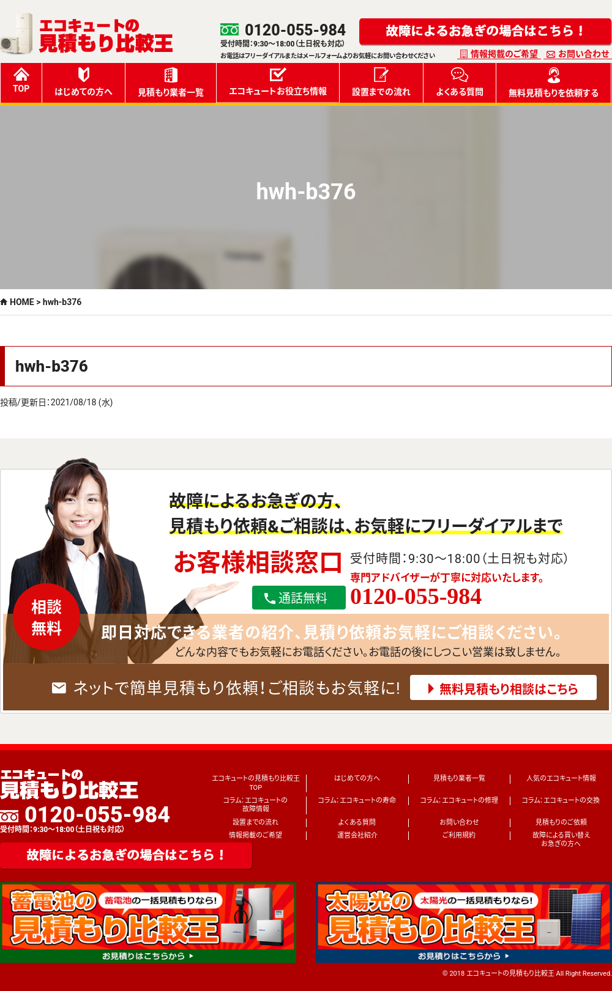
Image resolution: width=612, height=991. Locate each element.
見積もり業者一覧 (171, 82)
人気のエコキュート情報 (561, 779)
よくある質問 (459, 82)
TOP (21, 80)
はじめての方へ (83, 82)
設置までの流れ (381, 82)
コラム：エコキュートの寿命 (357, 801)
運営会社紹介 (357, 835)
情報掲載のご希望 (504, 54)
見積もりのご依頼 (561, 823)
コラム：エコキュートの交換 (561, 801)
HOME (22, 302)
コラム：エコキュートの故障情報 (255, 805)
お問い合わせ (583, 54)
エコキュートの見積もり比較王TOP (256, 783)
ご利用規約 (459, 835)
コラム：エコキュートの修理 (459, 801)
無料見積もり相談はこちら (508, 689)
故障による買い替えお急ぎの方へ (561, 839)
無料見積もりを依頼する (554, 82)
